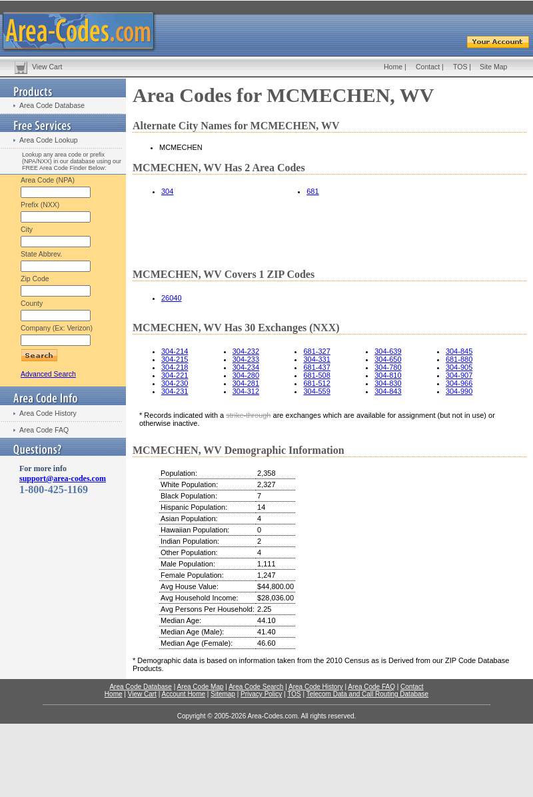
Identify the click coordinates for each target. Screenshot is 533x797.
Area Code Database (52, 105)
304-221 (174, 375)
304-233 (246, 359)
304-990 (459, 391)
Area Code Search (256, 686)
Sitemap (223, 694)
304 (167, 191)
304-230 (174, 383)
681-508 (316, 375)
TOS (460, 67)
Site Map (493, 67)
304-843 (387, 391)
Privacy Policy (261, 694)
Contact (428, 67)
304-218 (174, 367)
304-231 (174, 391)
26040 (171, 298)
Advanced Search (48, 374)
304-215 (174, 359)
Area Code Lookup (48, 140)
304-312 (246, 391)
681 (312, 191)
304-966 (459, 383)
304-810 (387, 375)
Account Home (183, 694)
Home (393, 67)
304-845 (459, 351)
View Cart (47, 67)
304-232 (246, 351)
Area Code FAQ (44, 430)
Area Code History (48, 413)
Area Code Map (200, 686)
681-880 (459, 359)
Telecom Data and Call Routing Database (367, 694)
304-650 (387, 359)
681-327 (316, 351)
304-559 (316, 391)
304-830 (387, 383)
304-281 (246, 383)
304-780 (387, 367)
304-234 (246, 367)
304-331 (316, 359)
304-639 (387, 351)
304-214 (174, 351)
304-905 (459, 367)
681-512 (316, 383)
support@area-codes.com (62, 478)
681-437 (316, 367)
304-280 (246, 375)
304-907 (459, 375)
